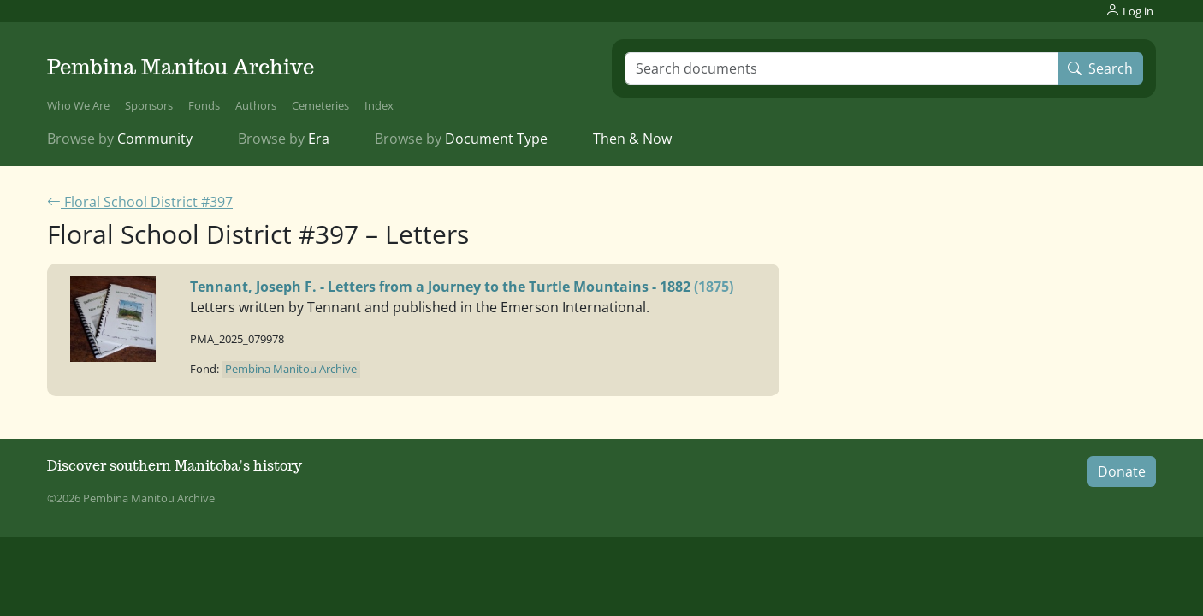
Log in (1129, 11)
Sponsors (149, 105)
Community (120, 138)
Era (283, 138)
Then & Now (632, 138)
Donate (1122, 471)
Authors (255, 105)
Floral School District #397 (140, 201)
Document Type (461, 138)
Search (1100, 68)
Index (379, 105)
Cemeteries (320, 105)
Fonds (204, 105)
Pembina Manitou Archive (180, 67)
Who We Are (78, 105)
